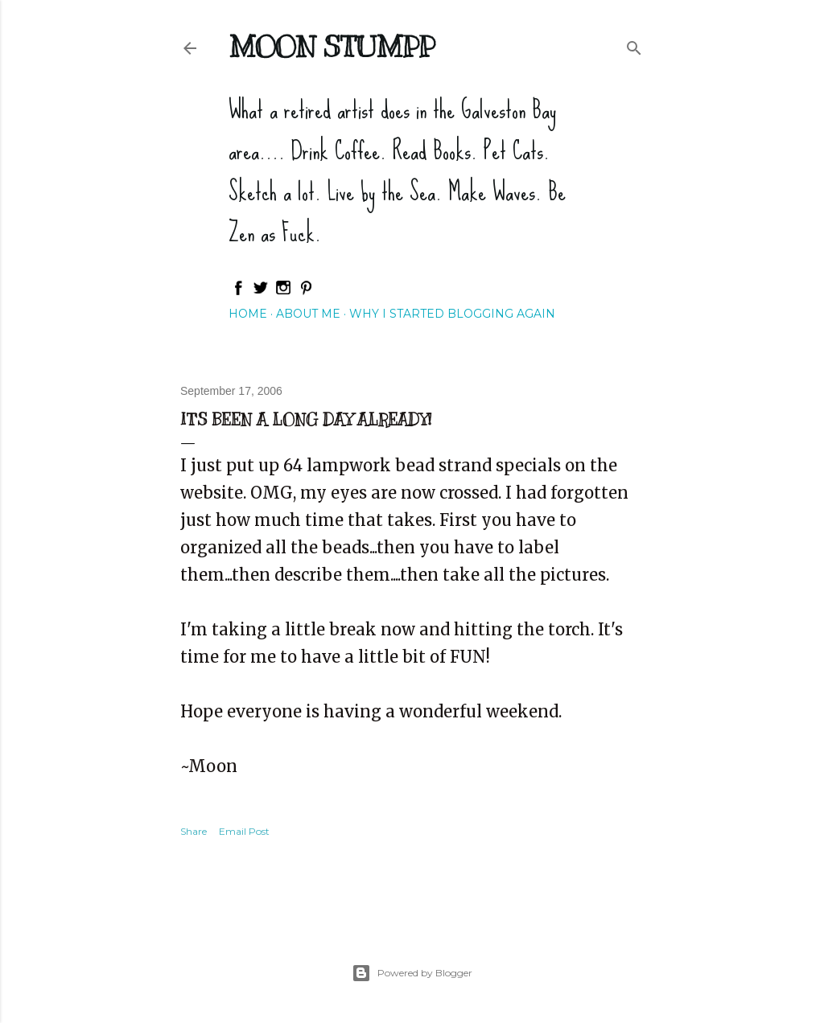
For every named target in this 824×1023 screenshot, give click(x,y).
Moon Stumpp (332, 46)
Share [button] (193, 831)
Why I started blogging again (452, 313)
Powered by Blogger (412, 973)
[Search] (634, 44)
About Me (308, 313)
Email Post (244, 831)
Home (248, 313)
